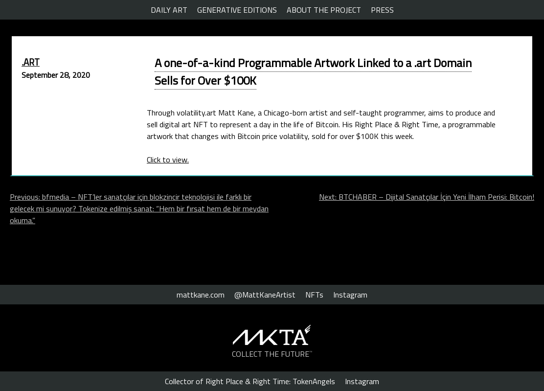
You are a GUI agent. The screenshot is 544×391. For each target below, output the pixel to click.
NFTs (314, 294)
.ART (31, 62)
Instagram (350, 294)
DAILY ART (169, 10)
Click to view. (168, 159)
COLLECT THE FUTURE (272, 354)
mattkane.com (201, 294)
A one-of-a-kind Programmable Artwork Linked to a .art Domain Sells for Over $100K (313, 71)
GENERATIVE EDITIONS (237, 10)
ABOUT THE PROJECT (324, 10)
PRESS (382, 10)
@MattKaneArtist (264, 294)
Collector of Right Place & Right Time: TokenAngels (250, 381)
